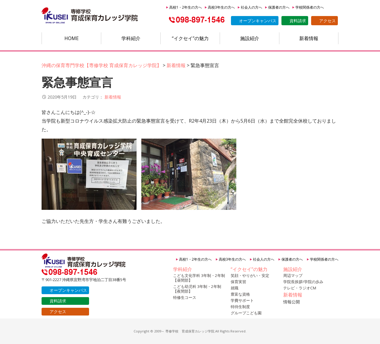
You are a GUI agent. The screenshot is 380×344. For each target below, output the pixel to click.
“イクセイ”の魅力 (190, 38)
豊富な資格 (240, 294)
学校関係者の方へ (309, 7)
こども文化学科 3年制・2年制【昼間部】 (199, 278)
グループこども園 (246, 313)
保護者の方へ (278, 7)
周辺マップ (293, 275)
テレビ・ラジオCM (299, 288)
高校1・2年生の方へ (185, 7)
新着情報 (308, 38)
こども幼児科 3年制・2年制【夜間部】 (197, 289)
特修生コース (184, 297)
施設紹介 (249, 38)
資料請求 (297, 20)
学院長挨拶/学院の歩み (303, 281)
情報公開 (291, 302)
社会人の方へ (251, 7)
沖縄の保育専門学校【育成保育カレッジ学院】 (90, 15)
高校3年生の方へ (221, 7)
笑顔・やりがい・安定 (250, 275)
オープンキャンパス (257, 20)
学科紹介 (130, 38)
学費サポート (242, 300)
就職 (234, 288)
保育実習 (238, 281)
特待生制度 (240, 306)
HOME (71, 38)
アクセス (327, 20)
